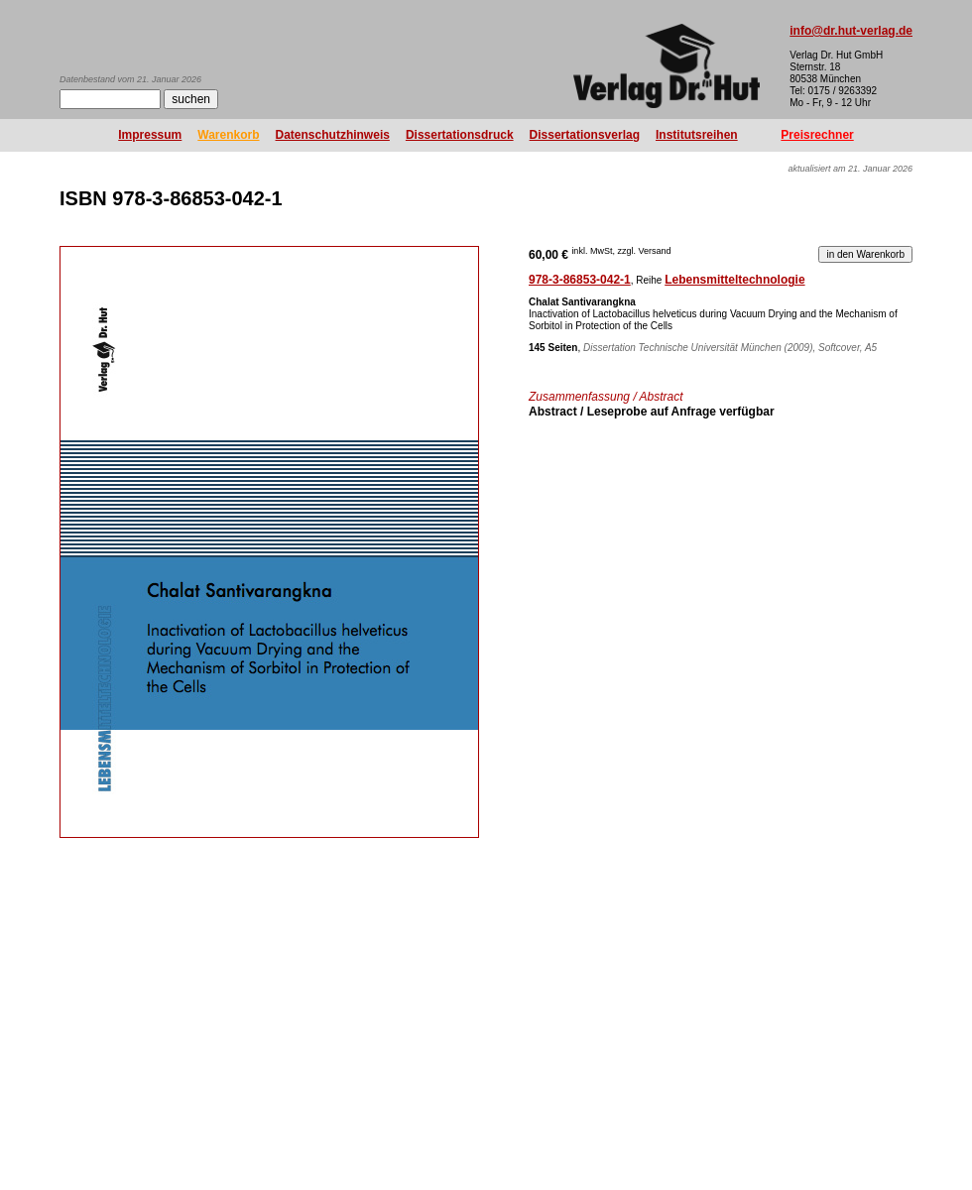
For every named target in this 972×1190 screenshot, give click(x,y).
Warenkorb (228, 135)
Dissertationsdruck (460, 135)
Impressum (150, 135)
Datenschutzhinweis (333, 135)
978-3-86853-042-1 (580, 280)
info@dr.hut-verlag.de (851, 31)
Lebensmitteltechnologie (734, 280)
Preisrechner (817, 135)
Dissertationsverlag (585, 135)
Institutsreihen (697, 135)
